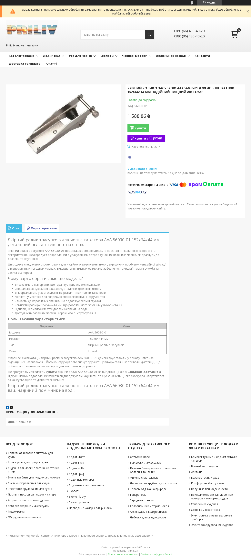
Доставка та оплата (24, 63)
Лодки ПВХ (51, 56)
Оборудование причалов (24, 517)
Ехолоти (107, 56)
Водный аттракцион (204, 466)
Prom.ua (145, 547)
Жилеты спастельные (144, 477)
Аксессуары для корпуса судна (28, 462)
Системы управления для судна (29, 483)
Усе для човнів (80, 56)
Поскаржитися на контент (123, 554)
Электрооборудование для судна (30, 489)
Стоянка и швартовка (205, 510)
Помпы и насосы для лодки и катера (32, 494)
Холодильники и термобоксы (149, 506)
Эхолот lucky (77, 496)
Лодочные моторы (81, 479)
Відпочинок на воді (171, 56)
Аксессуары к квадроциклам (148, 512)
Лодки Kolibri (77, 468)
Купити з (148, 138)
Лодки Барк (76, 462)
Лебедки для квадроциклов (148, 517)
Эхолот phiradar (79, 502)
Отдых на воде (140, 457)
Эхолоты (75, 491)
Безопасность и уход (205, 477)
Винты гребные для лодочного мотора (34, 477)
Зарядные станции (142, 500)
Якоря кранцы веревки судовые (29, 500)
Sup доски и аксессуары (145, 462)
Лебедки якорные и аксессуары (28, 506)
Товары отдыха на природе (148, 489)
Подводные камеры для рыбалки (91, 508)
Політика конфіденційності (156, 554)
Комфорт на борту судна (208, 483)
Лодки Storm (77, 457)
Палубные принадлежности (209, 489)
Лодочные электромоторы (87, 485)
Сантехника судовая (204, 504)
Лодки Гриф (77, 474)
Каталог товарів (21, 56)
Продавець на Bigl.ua (125, 550)
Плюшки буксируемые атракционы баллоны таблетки (153, 470)
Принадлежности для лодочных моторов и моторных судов (212, 496)
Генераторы (138, 494)
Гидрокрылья (16, 511)
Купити (140, 128)
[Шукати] (149, 34)
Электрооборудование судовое (212, 525)
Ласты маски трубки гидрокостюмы (153, 483)
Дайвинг (196, 472)
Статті (51, 63)
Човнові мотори (134, 56)
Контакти (202, 56)
